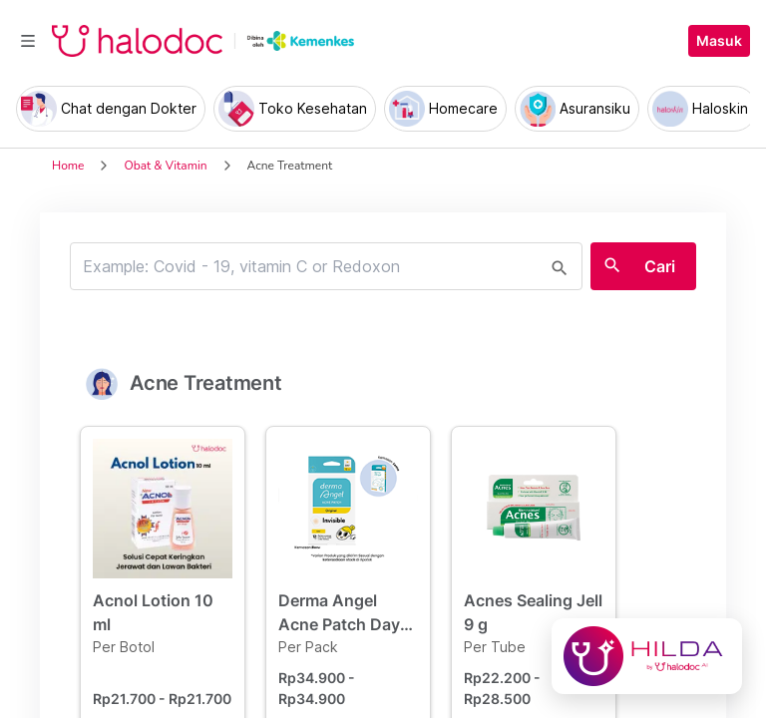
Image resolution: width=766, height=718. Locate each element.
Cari (659, 266)
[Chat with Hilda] (647, 656)
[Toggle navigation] (28, 41)
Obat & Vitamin (165, 166)
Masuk (719, 41)
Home (68, 166)
